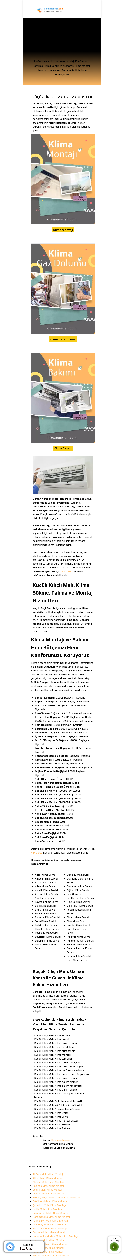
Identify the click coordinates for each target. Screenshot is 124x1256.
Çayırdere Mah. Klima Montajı (49, 1205)
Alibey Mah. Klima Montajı (47, 1178)
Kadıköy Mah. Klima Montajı (48, 1247)
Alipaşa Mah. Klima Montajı (48, 1182)
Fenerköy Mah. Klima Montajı (49, 1224)
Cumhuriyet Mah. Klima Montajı (50, 1213)
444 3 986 (66, 571)
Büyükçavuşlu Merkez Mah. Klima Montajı (56, 1197)
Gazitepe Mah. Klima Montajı (49, 1232)
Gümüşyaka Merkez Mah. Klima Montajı (55, 1236)
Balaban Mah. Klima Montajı (48, 1185)
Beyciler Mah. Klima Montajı (48, 1193)
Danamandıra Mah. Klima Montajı (51, 1216)
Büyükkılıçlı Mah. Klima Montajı (50, 1201)
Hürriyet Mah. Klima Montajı (48, 1240)
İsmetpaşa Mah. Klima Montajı (50, 1244)
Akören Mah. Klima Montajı (48, 1174)
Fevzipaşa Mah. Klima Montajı (50, 1228)
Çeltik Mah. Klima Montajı (47, 1209)
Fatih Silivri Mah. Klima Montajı (50, 1220)
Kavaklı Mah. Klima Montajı (48, 1251)
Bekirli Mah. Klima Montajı (47, 1189)
